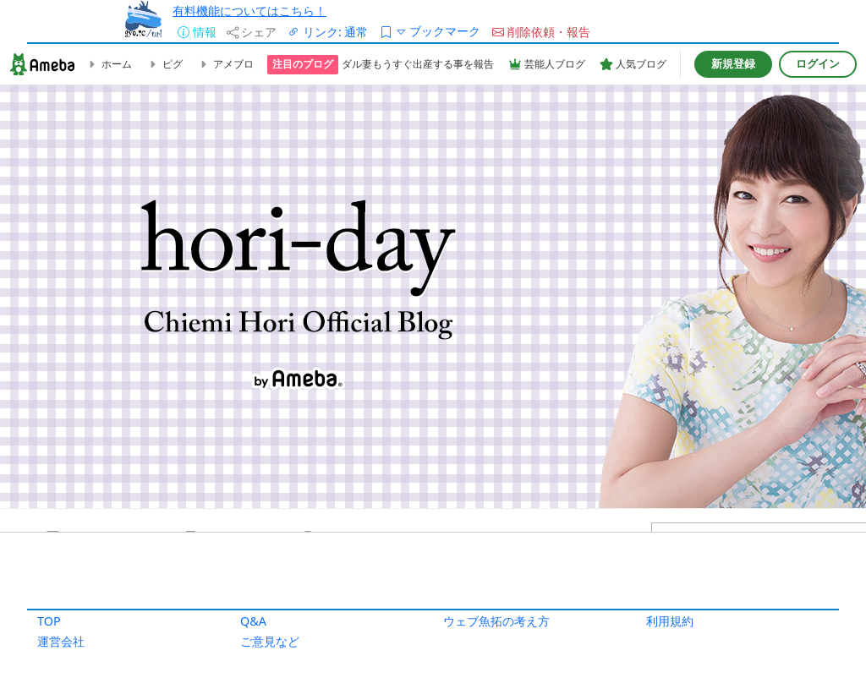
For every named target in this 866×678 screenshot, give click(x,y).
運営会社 (61, 641)
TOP (49, 621)
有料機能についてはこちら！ (249, 11)
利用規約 (669, 621)
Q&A (253, 621)
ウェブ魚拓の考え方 (496, 621)
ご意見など (269, 641)
